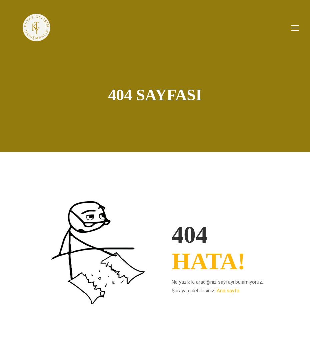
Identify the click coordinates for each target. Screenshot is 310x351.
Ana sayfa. (228, 290)
